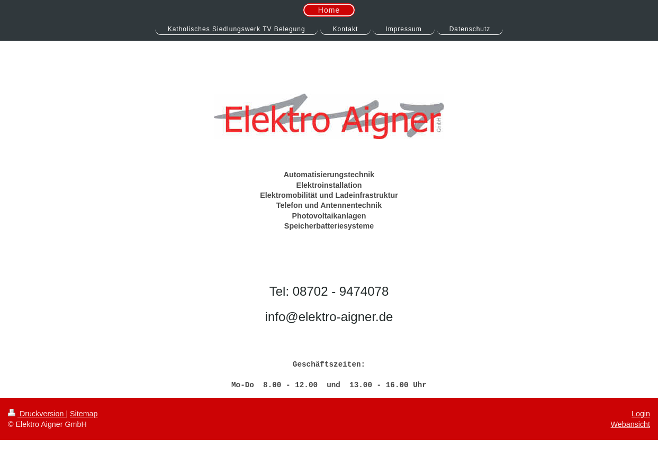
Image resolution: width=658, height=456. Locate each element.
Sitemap (83, 413)
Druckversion (37, 413)
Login (641, 413)
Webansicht (630, 424)
